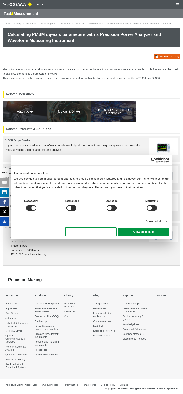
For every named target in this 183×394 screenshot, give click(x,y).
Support (128, 295)
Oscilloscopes (42, 321)
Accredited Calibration (134, 329)
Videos (67, 316)
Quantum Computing (16, 354)
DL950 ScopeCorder (17, 140)
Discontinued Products (46, 354)
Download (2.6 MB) (167, 56)
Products (41, 295)
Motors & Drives (13, 331)
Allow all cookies (143, 231)
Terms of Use (89, 384)
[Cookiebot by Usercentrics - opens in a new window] (153, 160)
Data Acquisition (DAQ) (47, 316)
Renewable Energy (15, 359)
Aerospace (11, 303)
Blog (96, 295)
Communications (102, 321)
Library (17, 23)
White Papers (48, 23)
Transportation (100, 303)
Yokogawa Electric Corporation (21, 384)
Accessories (41, 349)
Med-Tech (98, 326)
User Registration (132, 334)
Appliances (11, 308)
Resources (30, 23)
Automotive (11, 318)
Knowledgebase (131, 324)
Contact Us (159, 295)
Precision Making (102, 335)
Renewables (99, 308)
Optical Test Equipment (47, 303)
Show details (154, 221)
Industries (12, 295)
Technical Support (132, 303)
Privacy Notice (70, 384)
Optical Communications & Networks (15, 338)
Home (7, 23)
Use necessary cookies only (91, 231)
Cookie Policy (108, 384)
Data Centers (12, 313)
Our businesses (50, 384)
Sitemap (123, 384)
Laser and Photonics (104, 331)
